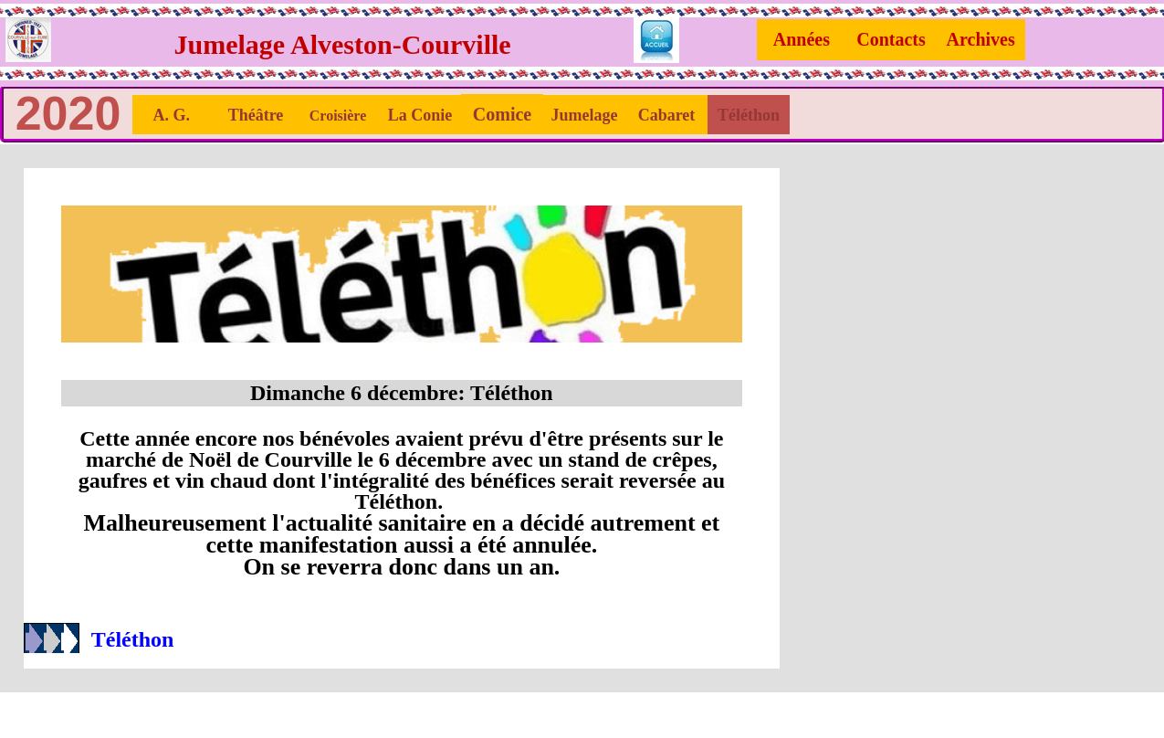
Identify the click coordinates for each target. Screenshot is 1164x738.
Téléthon (132, 639)
